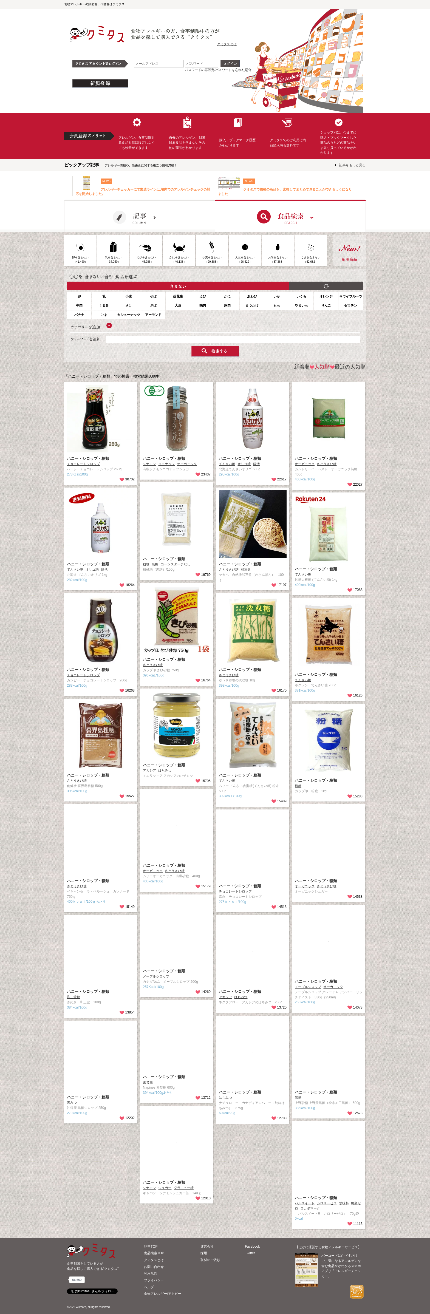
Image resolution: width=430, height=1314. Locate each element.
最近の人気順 (348, 367)
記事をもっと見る (352, 165)
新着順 (302, 367)
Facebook (252, 1246)
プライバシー (154, 1280)
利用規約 (150, 1273)
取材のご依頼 (210, 1260)
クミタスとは (227, 44)
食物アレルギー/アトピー (162, 1294)
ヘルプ (149, 1287)
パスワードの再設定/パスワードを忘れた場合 (218, 70)
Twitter (250, 1253)
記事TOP (150, 1246)
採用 (203, 1253)
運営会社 (207, 1246)
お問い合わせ (154, 1267)
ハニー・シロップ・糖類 (88, 458)
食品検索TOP (154, 1253)
